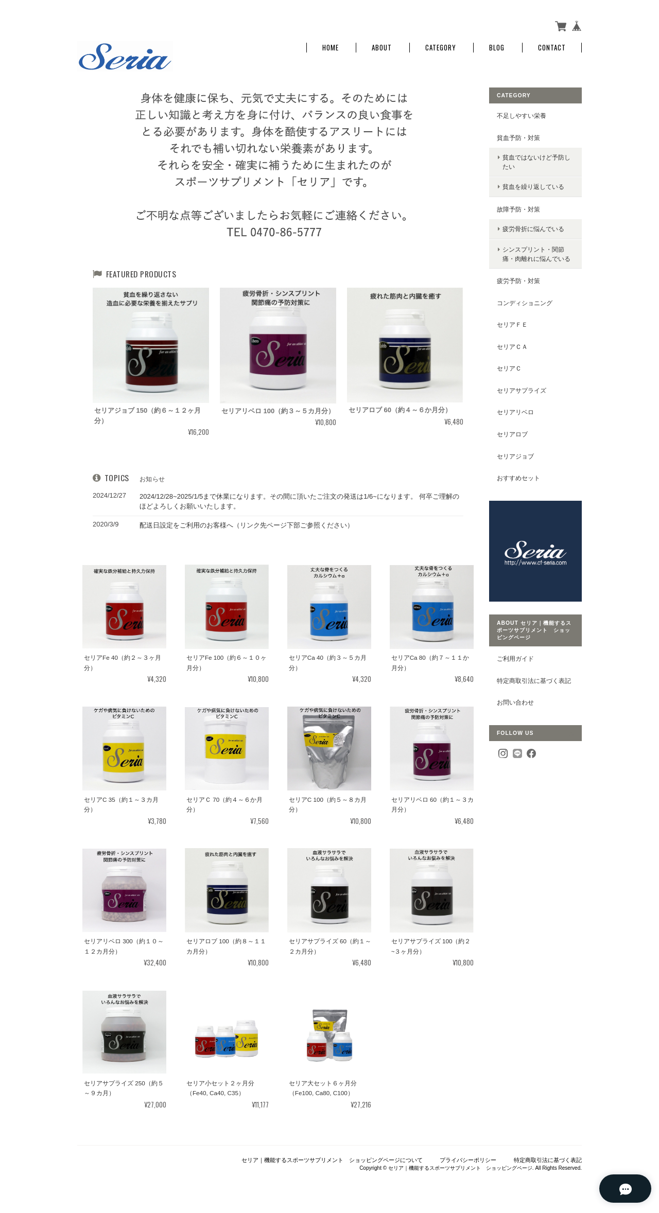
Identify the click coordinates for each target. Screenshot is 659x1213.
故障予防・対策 (518, 209)
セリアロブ (512, 434)
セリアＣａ (512, 346)
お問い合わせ (515, 702)
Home (330, 47)
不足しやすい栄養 (521, 115)
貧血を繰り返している (533, 186)
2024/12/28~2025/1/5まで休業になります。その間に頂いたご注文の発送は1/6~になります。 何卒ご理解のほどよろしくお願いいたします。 (299, 502)
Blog (497, 47)
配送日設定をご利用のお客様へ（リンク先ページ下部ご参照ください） (247, 525)
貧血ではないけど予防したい (536, 162)
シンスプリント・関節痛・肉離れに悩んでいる (536, 254)
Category (440, 47)
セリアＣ (509, 368)
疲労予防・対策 (518, 280)
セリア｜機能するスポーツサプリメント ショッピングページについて (332, 1160)
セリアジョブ (515, 456)
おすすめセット (518, 477)
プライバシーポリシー (468, 1160)
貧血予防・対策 (518, 137)
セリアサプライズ (521, 390)
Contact (552, 47)
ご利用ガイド (515, 658)
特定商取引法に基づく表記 (534, 680)
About (382, 47)
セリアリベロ (515, 412)
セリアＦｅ (512, 324)
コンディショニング (524, 303)
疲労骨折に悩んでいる (533, 228)
